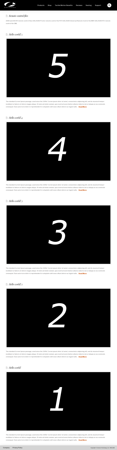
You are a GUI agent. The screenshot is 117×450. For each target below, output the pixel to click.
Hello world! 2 (16, 284)
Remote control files (18, 15)
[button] (109, 5)
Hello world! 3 (15, 201)
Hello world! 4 (16, 117)
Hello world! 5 (15, 34)
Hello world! (15, 367)
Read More (83, 107)
